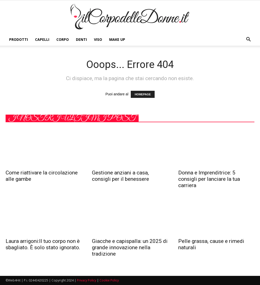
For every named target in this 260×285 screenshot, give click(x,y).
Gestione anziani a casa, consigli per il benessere (120, 176)
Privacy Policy (86, 280)
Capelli (42, 39)
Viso (98, 39)
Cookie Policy (109, 280)
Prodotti (18, 39)
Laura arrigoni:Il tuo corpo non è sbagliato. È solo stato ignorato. (43, 244)
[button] (248, 39)
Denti (81, 39)
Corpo (62, 39)
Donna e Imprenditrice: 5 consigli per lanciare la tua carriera (209, 179)
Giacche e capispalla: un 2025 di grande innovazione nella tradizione (130, 247)
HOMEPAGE (143, 94)
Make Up (117, 39)
